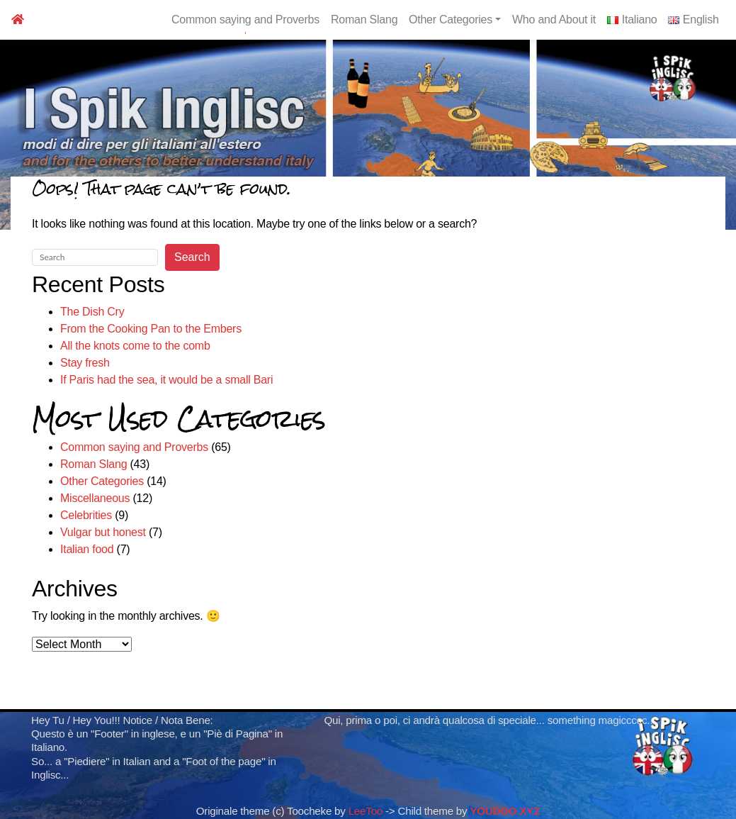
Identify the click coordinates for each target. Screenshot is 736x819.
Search (192, 257)
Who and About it (554, 19)
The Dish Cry (92, 312)
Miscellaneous (95, 498)
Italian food (86, 549)
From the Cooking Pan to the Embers (151, 329)
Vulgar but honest (103, 532)
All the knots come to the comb (135, 346)
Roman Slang (364, 19)
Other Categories (455, 19)
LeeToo (366, 811)
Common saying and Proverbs (245, 19)
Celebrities (86, 515)
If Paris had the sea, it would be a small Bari (166, 380)
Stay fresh (85, 363)
